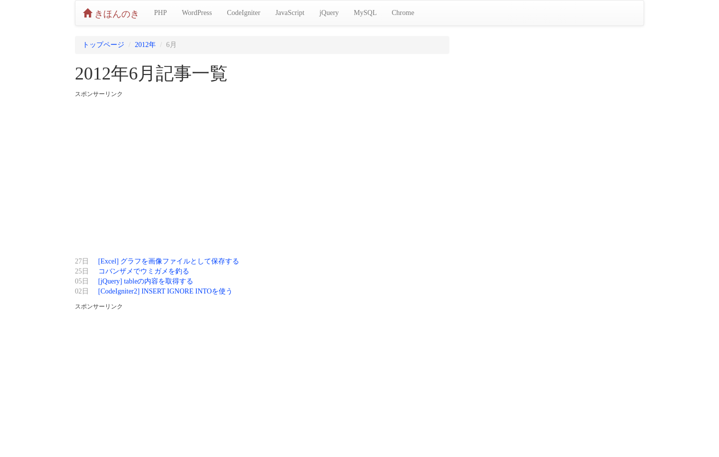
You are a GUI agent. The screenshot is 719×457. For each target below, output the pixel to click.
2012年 (145, 44)
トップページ (103, 44)
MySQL (365, 12)
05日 (82, 281)
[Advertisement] (262, 174)
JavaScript (289, 12)
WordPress (197, 12)
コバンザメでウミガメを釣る (143, 271)
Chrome (403, 12)
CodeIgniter (244, 12)
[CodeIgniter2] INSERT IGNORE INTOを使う (165, 291)
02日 (82, 291)
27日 (82, 261)
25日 (82, 271)
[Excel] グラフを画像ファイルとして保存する (169, 261)
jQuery (329, 12)
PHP (160, 12)
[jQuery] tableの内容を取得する (146, 281)
